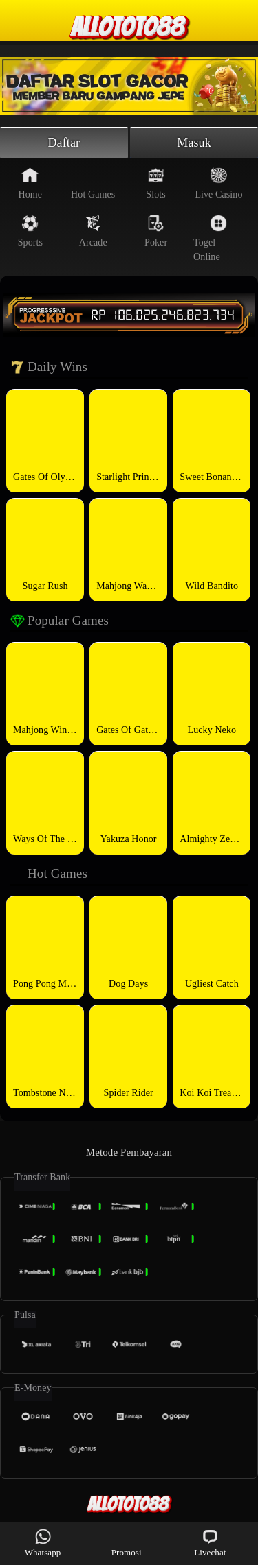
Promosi (126, 1542)
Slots (156, 183)
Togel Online (210, 238)
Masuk (194, 143)
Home (31, 183)
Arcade (93, 231)
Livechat (210, 1542)
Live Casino (218, 183)
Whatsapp (43, 1542)
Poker (155, 231)
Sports (30, 231)
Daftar (64, 143)
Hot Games (93, 183)
